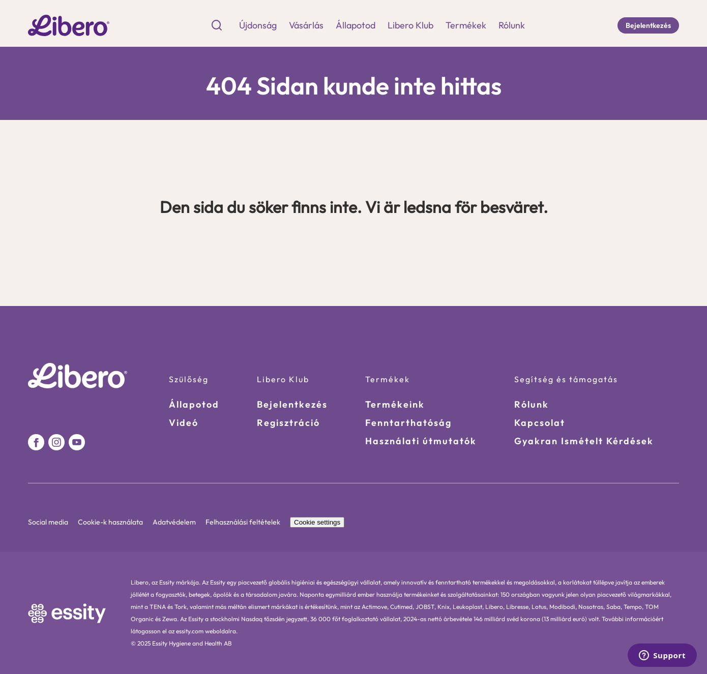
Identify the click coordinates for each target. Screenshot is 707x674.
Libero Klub (410, 25)
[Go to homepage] (68, 25)
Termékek (466, 25)
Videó (183, 422)
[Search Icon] (217, 25)
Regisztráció (288, 422)
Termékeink (395, 404)
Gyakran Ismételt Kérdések (584, 441)
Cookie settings (317, 522)
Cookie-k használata (111, 522)
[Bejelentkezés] (648, 25)
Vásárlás (306, 25)
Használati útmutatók (421, 441)
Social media (49, 522)
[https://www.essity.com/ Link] (67, 613)
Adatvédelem (175, 522)
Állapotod (355, 25)
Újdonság (258, 25)
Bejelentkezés (292, 404)
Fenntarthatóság (408, 422)
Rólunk (511, 25)
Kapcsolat (539, 422)
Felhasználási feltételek (243, 522)
